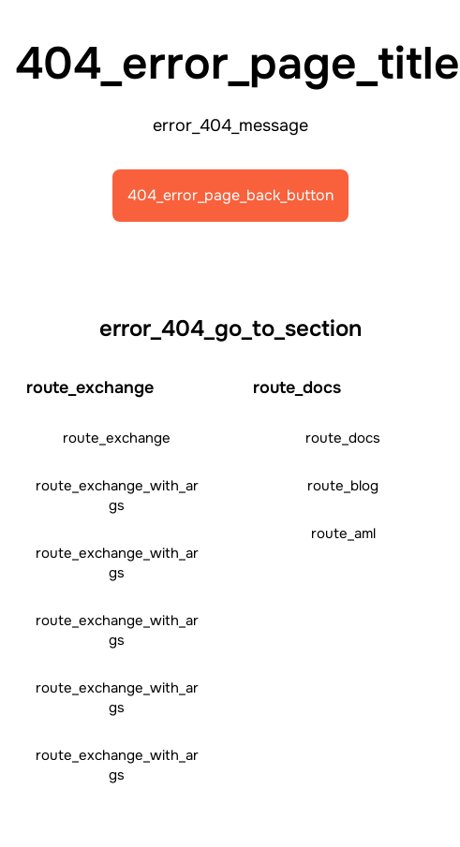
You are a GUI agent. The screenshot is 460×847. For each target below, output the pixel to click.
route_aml (343, 533)
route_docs (342, 438)
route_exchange (117, 438)
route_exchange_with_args (117, 495)
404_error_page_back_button (230, 195)
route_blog (342, 485)
